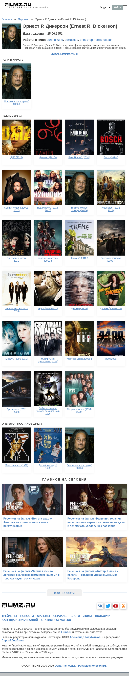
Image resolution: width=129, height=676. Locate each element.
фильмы (43, 616)
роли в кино (55, 39)
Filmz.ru (66, 632)
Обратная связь (65, 665)
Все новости (64, 593)
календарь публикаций (20, 620)
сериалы (60, 616)
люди (87, 616)
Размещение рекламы (93, 665)
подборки (102, 616)
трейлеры (9, 616)
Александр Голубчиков (85, 637)
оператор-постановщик (96, 39)
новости (27, 616)
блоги (75, 616)
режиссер (71, 39)
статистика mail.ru (56, 620)
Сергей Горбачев (13, 640)
